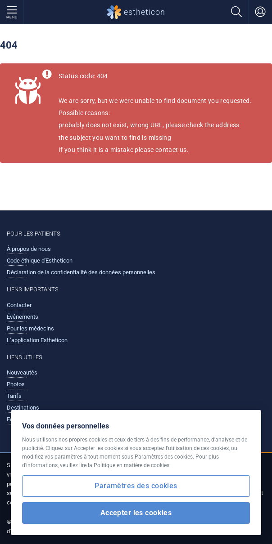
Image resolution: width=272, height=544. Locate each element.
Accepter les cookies (136, 512)
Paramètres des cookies (136, 486)
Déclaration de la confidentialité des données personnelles (81, 272)
